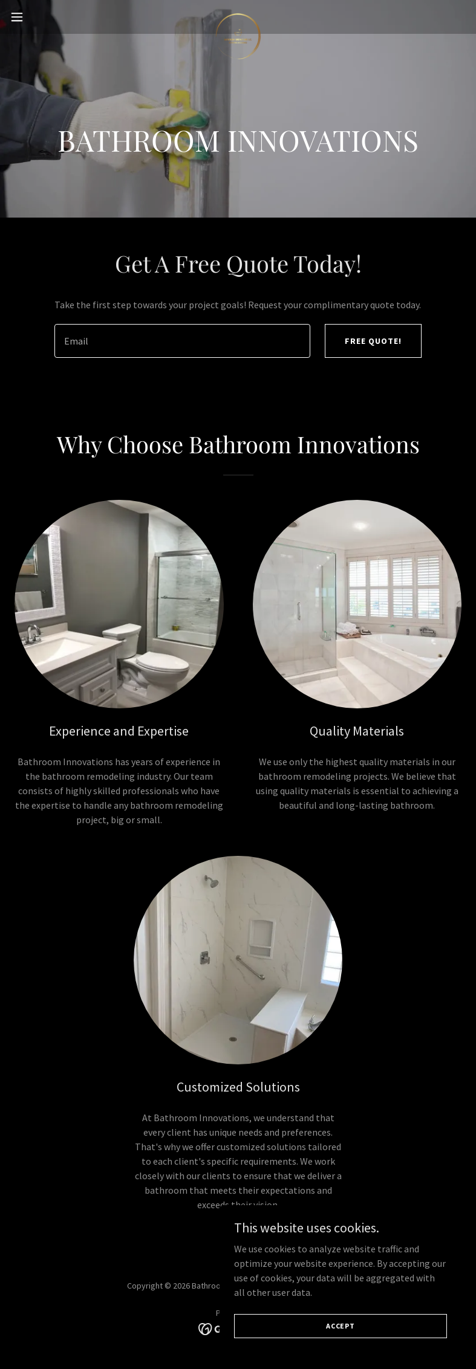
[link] (238, 17)
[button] (40, 17)
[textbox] (182, 341)
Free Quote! (373, 340)
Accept (340, 1325)
